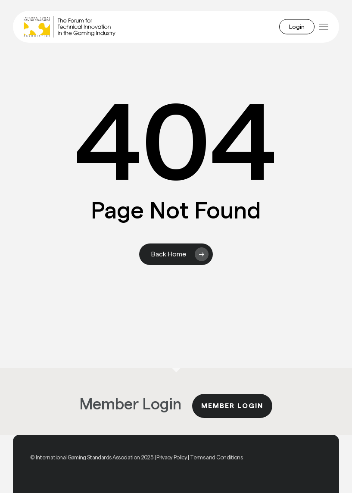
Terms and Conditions (216, 457)
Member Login (232, 406)
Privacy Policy (171, 457)
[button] (323, 26)
